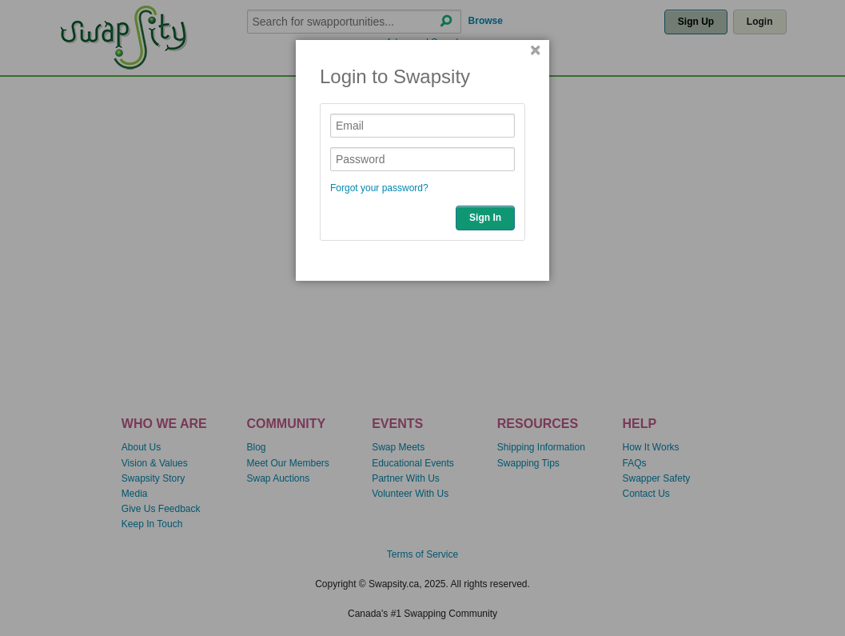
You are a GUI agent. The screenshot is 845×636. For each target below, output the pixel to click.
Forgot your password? (379, 188)
